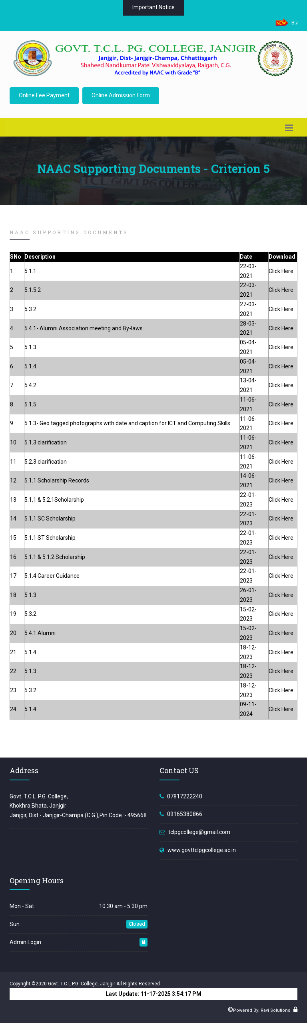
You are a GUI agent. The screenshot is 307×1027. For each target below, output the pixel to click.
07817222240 (184, 796)
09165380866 (184, 814)
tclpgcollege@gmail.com (199, 832)
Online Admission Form (121, 95)
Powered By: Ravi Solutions (261, 1010)
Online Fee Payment (44, 95)
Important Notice (153, 7)
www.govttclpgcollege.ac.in (201, 850)
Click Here (281, 271)
